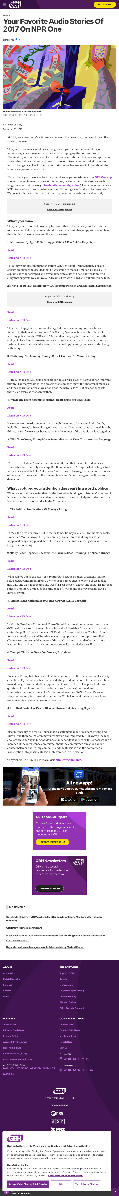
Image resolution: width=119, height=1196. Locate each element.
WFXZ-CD (35, 1069)
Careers (7, 992)
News (6, 15)
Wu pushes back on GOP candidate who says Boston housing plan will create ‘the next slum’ (55, 936)
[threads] (78, 1059)
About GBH (9, 974)
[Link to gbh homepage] (15, 4)
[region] (56, 1161)
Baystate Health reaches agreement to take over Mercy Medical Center (44, 948)
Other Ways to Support (72, 1009)
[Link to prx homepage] (58, 1130)
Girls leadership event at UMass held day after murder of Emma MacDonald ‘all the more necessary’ (53, 920)
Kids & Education (12, 980)
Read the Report (51, 843)
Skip (61, 1184)
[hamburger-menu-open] (6, 5)
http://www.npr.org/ (68, 760)
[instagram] (61, 1059)
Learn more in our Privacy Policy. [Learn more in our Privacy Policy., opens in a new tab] (65, 1175)
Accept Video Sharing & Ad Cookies (28, 1184)
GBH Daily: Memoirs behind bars (23, 929)
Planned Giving (68, 1003)
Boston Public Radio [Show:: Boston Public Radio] (17, 942)
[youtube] (69, 1059)
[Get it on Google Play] (91, 800)
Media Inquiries (68, 1037)
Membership (66, 986)
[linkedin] (87, 1059)
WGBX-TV (22, 1069)
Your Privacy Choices (86, 1184)
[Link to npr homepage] (58, 1122)
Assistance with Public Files (17, 1060)
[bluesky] (74, 1059)
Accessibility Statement (15, 1043)
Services (7, 986)
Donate (105, 4)
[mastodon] (78, 1071)
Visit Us (63, 1049)
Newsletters (66, 1043)
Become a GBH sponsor (59, 209)
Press (6, 998)
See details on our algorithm (61, 185)
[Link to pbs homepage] (57, 1114)
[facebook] (83, 1059)
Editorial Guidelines (13, 1031)
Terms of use (9, 1026)
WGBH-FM (49, 1069)
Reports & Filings (12, 1049)
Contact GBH (67, 1026)
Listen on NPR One (19, 258)
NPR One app (103, 177)
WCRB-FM (8, 1075)
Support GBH (67, 974)
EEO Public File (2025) (15, 1055)
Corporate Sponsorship (72, 992)
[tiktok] (65, 1059)
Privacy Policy (10, 1037)
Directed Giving (68, 998)
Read (10, 250)
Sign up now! (48, 889)
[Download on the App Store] (66, 800)
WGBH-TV (8, 1069)
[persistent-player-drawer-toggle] (115, 1192)
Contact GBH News (70, 1031)
